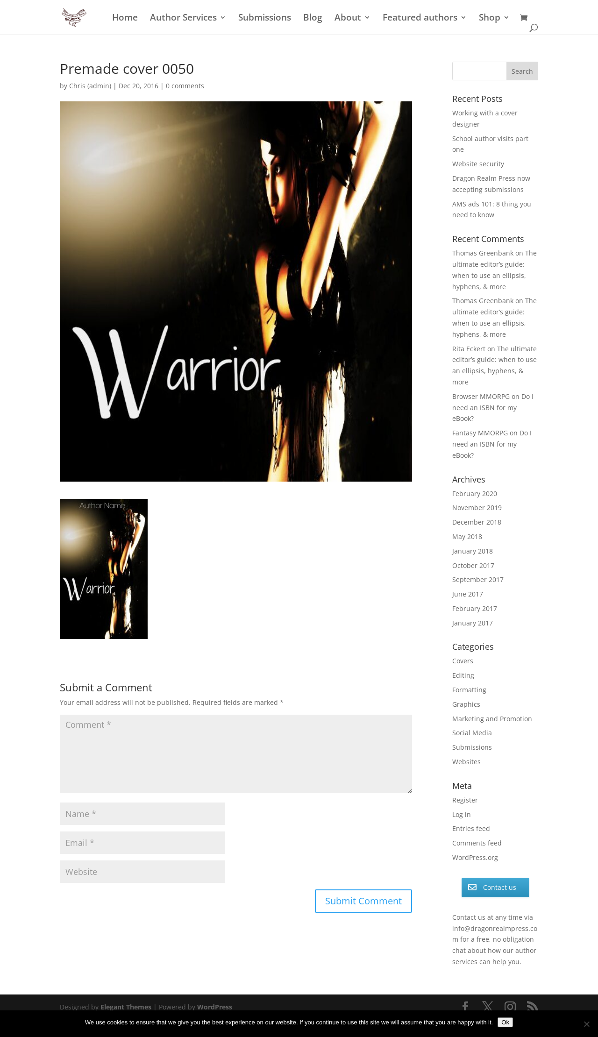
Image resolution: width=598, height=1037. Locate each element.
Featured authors (420, 18)
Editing (463, 675)
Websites (466, 761)
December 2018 (476, 522)
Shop (489, 18)
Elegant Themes (125, 1006)
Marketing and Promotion (492, 718)
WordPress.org (475, 857)
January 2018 (472, 551)
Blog (312, 18)
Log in (461, 814)
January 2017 (472, 622)
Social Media (472, 732)
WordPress (214, 1006)
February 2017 (474, 608)
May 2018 (467, 536)
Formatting (469, 689)
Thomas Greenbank (482, 253)
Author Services (183, 18)
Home (125, 18)
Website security (478, 163)
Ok (505, 1022)
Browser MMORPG (481, 396)
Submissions (264, 18)
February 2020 (474, 493)
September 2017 (478, 579)
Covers (462, 660)
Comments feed (477, 842)
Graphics (466, 704)
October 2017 (473, 565)
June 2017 (467, 594)
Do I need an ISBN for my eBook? (493, 407)
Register (465, 800)
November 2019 (477, 507)
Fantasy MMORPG (480, 432)
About (348, 18)
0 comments (185, 85)
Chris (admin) (90, 85)
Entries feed (471, 828)
